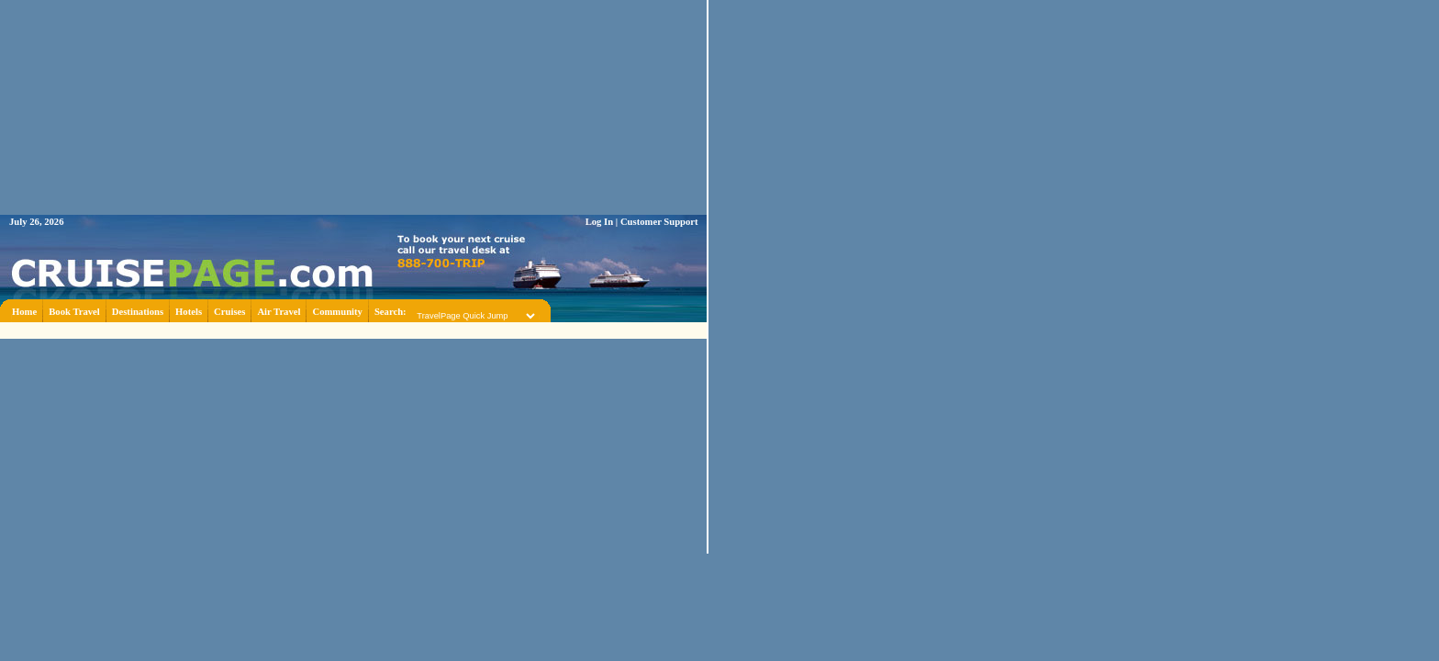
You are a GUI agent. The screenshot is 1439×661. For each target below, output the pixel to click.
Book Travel (74, 312)
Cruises (229, 312)
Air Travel (278, 312)
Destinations (137, 312)
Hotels (188, 312)
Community (337, 312)
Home (24, 312)
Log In (600, 222)
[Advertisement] (353, 329)
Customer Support (659, 222)
